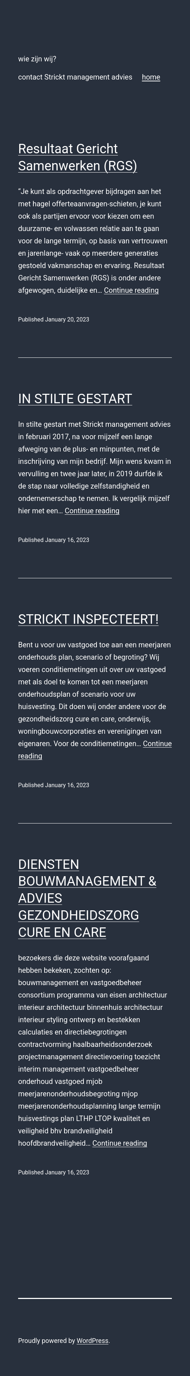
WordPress (92, 1340)
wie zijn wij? (37, 58)
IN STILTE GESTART (75, 398)
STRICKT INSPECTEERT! (88, 619)
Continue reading (131, 290)
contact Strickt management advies (75, 77)
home (151, 77)
